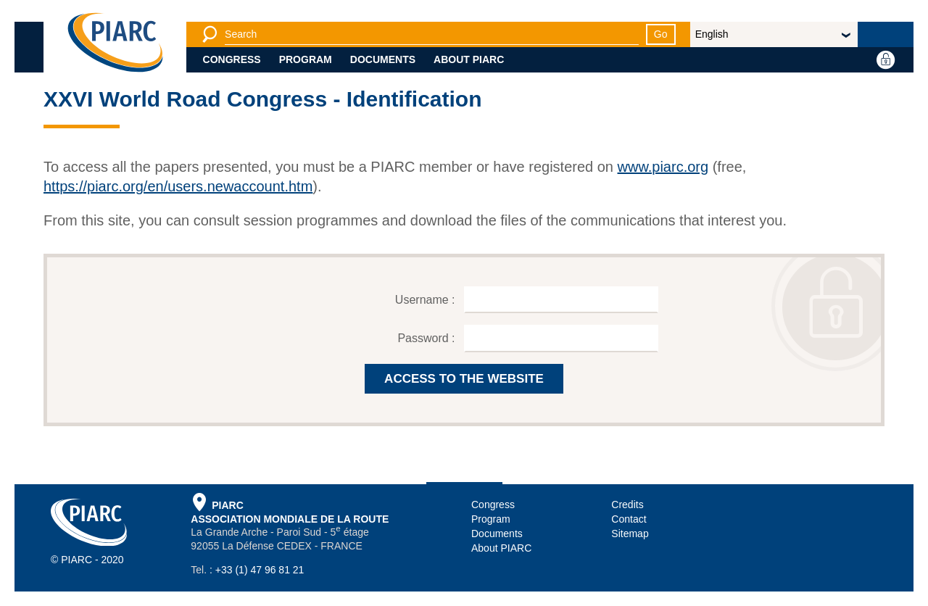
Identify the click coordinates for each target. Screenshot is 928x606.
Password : (427, 338)
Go (661, 34)
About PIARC (469, 59)
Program (305, 59)
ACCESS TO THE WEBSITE (464, 379)
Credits (627, 504)
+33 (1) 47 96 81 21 (259, 570)
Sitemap (629, 533)
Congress (232, 59)
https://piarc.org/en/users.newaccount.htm (178, 186)
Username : (426, 300)
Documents (382, 59)
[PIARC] (115, 43)
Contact (628, 519)
